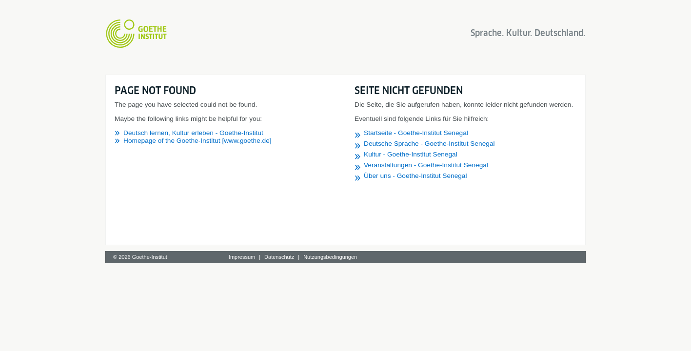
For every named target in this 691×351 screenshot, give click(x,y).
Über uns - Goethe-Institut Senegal (415, 175)
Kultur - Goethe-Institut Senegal (410, 154)
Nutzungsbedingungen (330, 257)
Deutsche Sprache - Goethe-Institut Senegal (429, 143)
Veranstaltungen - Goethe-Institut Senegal (426, 165)
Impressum (242, 257)
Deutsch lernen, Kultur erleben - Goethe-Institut (193, 132)
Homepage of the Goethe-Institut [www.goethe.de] (197, 140)
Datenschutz (279, 257)
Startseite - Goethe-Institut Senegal (416, 132)
